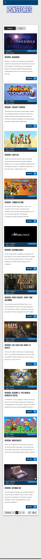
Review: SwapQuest (13, 440)
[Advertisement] (20, 20)
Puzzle (21, 28)
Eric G (7, 101)
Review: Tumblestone (14, 202)
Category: (9, 28)
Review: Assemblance (14, 249)
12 (29, 513)
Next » (34, 513)
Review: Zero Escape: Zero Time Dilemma (18, 298)
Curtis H (7, 243)
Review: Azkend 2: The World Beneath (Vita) (17, 394)
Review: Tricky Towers (15, 107)
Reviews (12, 53)
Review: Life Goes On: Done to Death (18, 346)
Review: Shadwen (12, 57)
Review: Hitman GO (13, 488)
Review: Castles (12, 154)
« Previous (8, 513)
